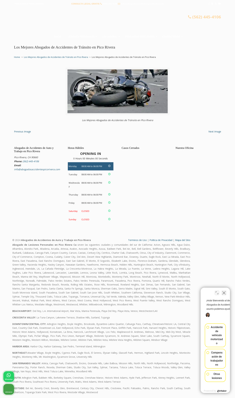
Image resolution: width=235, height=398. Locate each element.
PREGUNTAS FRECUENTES (29, 4)
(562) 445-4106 (109, 4)
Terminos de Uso (137, 240)
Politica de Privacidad (160, 240)
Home (17, 57)
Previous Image (22, 131)
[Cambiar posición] (217, 291)
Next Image (214, 131)
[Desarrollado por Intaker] (207, 391)
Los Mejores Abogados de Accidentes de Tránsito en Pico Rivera (56, 57)
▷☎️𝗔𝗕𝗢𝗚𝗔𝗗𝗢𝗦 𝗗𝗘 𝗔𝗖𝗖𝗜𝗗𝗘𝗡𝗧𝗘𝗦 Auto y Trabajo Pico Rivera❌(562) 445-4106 (117, 20)
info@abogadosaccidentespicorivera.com (142, 4)
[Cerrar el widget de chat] (224, 291)
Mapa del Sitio (182, 240)
